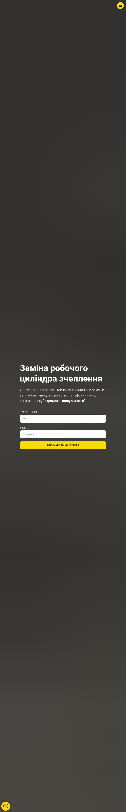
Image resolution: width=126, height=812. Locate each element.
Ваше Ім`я (25, 427)
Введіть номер (29, 411)
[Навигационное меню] (120, 6)
